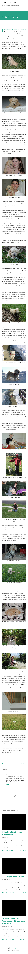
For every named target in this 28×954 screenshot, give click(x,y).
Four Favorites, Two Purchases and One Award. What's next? (13, 921)
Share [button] (22, 763)
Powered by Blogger (14, 948)
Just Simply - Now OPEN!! (13, 876)
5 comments (10, 850)
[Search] (22, 3)
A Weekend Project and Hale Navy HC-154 (12, 833)
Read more (23, 850)
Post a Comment (11, 892)
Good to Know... (9, 2)
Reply (8, 784)
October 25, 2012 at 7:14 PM (14, 776)
